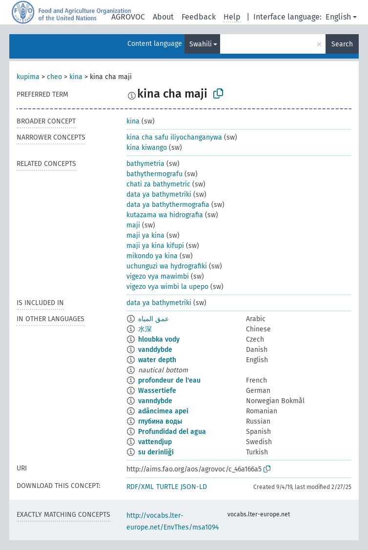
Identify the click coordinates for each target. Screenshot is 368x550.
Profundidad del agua (172, 432)
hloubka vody (159, 339)
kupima (28, 77)
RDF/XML (140, 487)
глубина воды (160, 421)
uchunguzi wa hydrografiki (166, 266)
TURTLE (167, 487)
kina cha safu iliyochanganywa (174, 137)
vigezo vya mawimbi (157, 276)
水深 (145, 329)
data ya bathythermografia (167, 205)
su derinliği (156, 452)
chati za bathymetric (158, 184)
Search (342, 44)
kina (75, 77)
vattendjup (155, 442)
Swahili (200, 44)
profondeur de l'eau (169, 380)
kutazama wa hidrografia (164, 215)
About (163, 16)
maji (133, 225)
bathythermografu (154, 174)
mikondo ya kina (152, 256)
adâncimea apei (163, 411)
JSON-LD (194, 487)
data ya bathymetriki (158, 194)
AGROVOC (128, 16)
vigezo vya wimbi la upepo (167, 287)
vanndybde (155, 401)
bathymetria (145, 164)
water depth (157, 360)
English (338, 16)
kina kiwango (146, 147)
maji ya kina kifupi (155, 246)
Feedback (199, 16)
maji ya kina (145, 235)
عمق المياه (153, 319)
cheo (54, 77)
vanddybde (155, 350)
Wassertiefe (157, 391)
